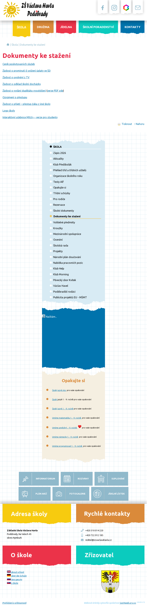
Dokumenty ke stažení (32, 44)
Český (55, 399)
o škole (12, 583)
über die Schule (17, 576)
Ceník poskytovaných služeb (19, 64)
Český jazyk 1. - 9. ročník (62, 409)
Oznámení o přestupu (15, 97)
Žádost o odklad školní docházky (22, 84)
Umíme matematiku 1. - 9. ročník (67, 418)
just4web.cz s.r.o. (128, 603)
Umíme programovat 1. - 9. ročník (67, 446)
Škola (15, 44)
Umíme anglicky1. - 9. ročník (64, 428)
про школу (14, 579)
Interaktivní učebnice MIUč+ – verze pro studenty (30, 117)
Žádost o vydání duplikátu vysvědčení (24, 90)
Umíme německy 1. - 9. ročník (65, 437)
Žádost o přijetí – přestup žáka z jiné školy (26, 104)
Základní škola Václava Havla (8, 44)
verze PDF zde (55, 90)
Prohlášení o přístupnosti (14, 603)
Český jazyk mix (59, 390)
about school (15, 572)
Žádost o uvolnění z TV (16, 77)
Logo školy (9, 110)
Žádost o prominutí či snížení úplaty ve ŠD (27, 70)
